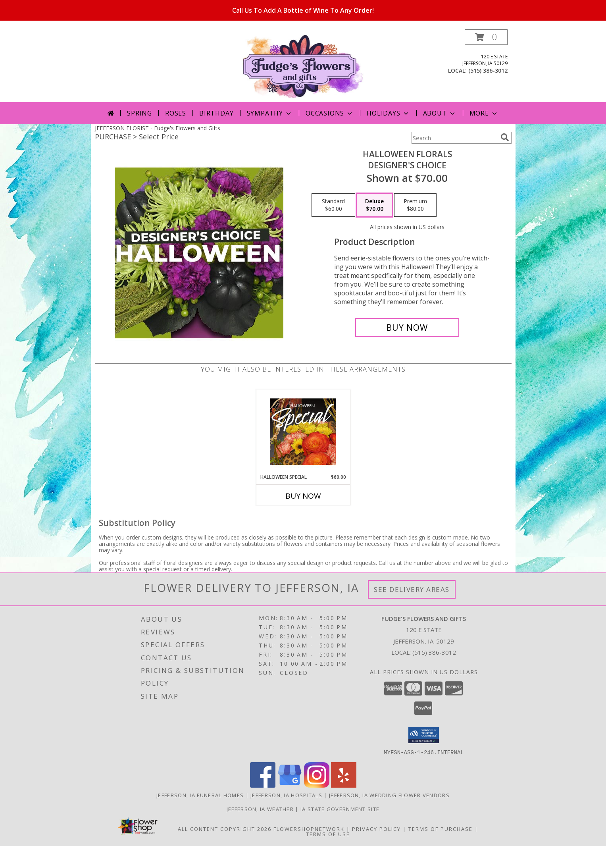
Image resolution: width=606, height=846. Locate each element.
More (483, 113)
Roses (175, 113)
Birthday (216, 113)
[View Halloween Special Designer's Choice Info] (303, 431)
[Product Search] (454, 137)
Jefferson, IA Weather (260, 808)
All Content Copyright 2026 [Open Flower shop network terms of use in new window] (224, 828)
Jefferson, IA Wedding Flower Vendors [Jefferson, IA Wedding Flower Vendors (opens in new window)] (389, 794)
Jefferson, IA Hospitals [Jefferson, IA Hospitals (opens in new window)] (286, 794)
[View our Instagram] (316, 785)
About (439, 113)
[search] (504, 137)
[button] (486, 37)
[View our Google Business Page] (289, 785)
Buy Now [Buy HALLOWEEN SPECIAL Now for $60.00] (303, 496)
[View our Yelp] (343, 785)
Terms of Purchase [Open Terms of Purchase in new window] (440, 828)
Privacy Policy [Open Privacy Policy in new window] (376, 828)
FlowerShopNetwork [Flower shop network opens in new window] (308, 828)
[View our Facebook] (262, 785)
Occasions (330, 113)
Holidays (388, 113)
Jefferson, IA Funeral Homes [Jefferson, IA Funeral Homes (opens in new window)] (200, 794)
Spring (139, 113)
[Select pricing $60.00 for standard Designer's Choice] (333, 205)
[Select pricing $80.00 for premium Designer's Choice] (415, 205)
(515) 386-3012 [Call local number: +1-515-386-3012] (488, 70)
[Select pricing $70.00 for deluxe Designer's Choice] (374, 205)
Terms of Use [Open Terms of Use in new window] (328, 833)
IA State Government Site (339, 808)
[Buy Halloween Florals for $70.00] (407, 327)
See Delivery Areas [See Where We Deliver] (412, 589)
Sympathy (269, 113)
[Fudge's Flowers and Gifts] (303, 65)
